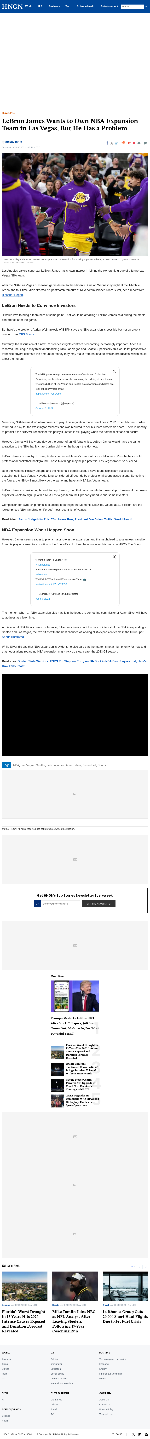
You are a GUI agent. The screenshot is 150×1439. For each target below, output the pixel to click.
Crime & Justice (59, 1378)
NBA (16, 765)
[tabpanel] (75, 1304)
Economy (104, 1364)
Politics (54, 1359)
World (29, 6)
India (4, 1373)
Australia (6, 1359)
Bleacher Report (12, 295)
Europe (5, 1369)
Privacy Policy (106, 1409)
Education (56, 1369)
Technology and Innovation (112, 1359)
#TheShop (41, 574)
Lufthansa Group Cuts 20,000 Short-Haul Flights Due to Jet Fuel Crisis (125, 1317)
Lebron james (55, 765)
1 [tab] (132, 1266)
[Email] (139, 143)
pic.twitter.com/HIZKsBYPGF (51, 584)
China (5, 1364)
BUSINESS (104, 1352)
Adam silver (73, 765)
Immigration (57, 1364)
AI (3, 1399)
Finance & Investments (110, 1373)
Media (102, 1378)
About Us (104, 1399)
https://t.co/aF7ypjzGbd (48, 393)
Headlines (8, 113)
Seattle (40, 765)
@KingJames (42, 564)
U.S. (40, 6)
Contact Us (104, 1404)
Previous (139, 1266)
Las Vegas (27, 765)
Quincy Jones (13, 142)
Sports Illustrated (13, 637)
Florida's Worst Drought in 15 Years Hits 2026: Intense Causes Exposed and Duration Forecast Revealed (82, 1052)
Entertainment (109, 6)
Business (54, 6)
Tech (68, 6)
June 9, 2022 (42, 598)
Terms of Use (106, 1414)
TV (52, 1414)
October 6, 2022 (44, 408)
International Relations (62, 1383)
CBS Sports (26, 334)
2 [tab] (134, 1266)
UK (3, 1378)
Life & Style (56, 1399)
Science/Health (86, 6)
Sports (102, 765)
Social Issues (57, 1373)
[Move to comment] (145, 143)
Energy (102, 1369)
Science (6, 1305)
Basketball (89, 765)
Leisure (54, 1404)
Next (145, 1266)
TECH (5, 1393)
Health (5, 1420)
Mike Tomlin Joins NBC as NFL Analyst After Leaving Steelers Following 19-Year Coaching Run (73, 1321)
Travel (106, 1305)
